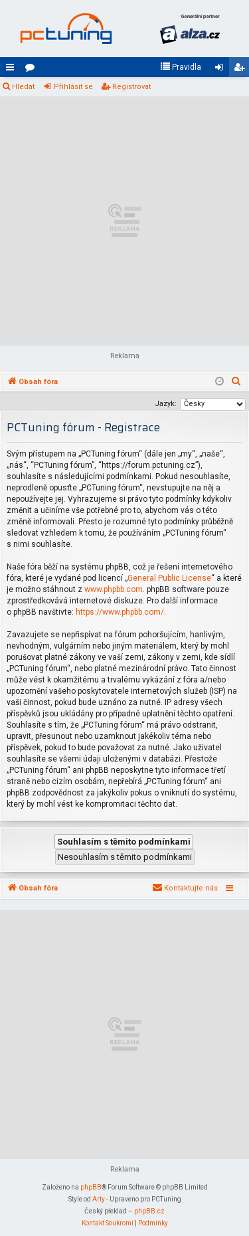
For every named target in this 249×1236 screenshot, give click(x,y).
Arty (98, 1199)
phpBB (91, 1187)
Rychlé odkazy (12, 69)
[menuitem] (180, 67)
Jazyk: (166, 403)
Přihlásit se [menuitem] (221, 69)
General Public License (169, 578)
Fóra (32, 69)
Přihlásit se (73, 86)
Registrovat (131, 86)
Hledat (23, 86)
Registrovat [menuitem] (241, 69)
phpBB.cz (149, 1211)
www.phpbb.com (113, 589)
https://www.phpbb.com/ (120, 612)
